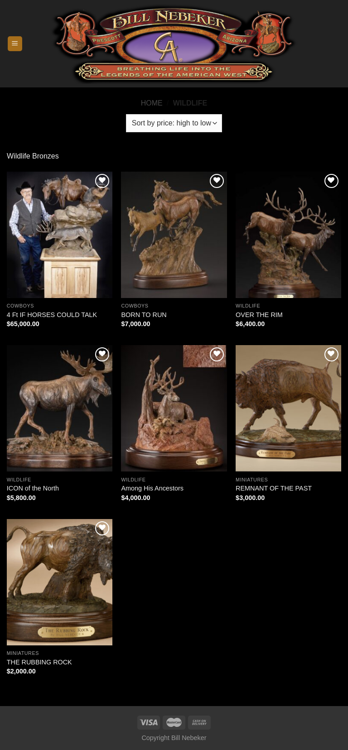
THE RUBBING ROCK (39, 662)
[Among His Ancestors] (174, 408)
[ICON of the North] (59, 408)
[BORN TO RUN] (174, 235)
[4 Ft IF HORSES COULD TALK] (59, 235)
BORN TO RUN (143, 314)
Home (152, 103)
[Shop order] (174, 123)
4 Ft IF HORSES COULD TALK (52, 314)
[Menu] (15, 43)
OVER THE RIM (259, 314)
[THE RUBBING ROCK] (59, 582)
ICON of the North (33, 488)
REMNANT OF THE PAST (274, 488)
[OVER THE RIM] (288, 235)
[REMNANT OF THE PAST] (288, 408)
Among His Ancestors (152, 488)
